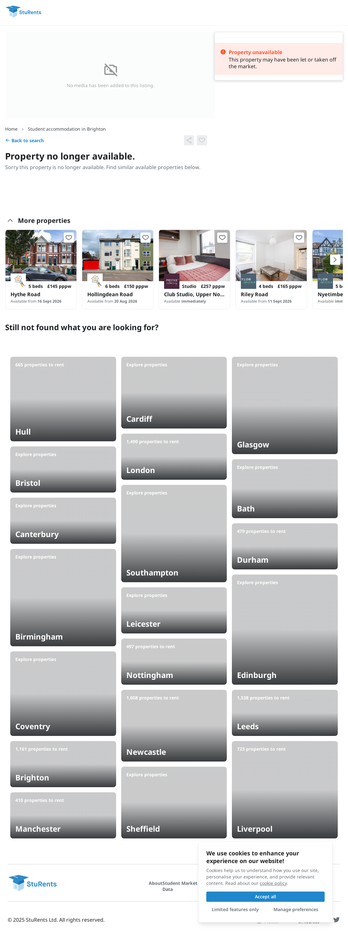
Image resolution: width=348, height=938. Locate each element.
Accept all (265, 896)
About (155, 883)
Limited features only (235, 909)
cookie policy (273, 883)
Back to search (24, 140)
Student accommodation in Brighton (67, 129)
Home (11, 129)
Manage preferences (295, 909)
